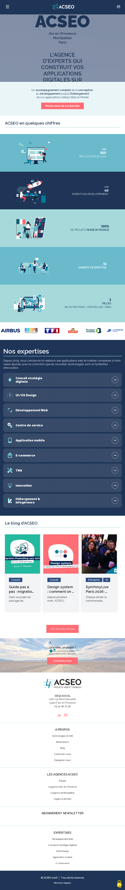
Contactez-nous (62, 660)
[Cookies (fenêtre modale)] (119, 884)
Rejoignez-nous (62, 760)
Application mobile (62, 857)
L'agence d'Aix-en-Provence (62, 786)
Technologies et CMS (62, 736)
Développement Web (62, 839)
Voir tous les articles (62, 628)
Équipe (62, 780)
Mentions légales (62, 883)
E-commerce (62, 863)
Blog (62, 748)
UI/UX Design (62, 851)
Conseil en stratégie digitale (62, 845)
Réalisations (62, 742)
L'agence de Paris (62, 799)
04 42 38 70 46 (62, 706)
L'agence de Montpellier (62, 792)
